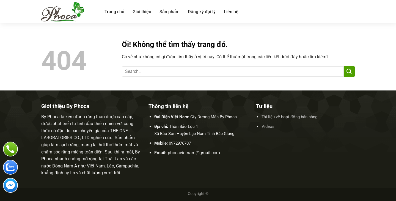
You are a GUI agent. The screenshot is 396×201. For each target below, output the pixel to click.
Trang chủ (114, 11)
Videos (268, 126)
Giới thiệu (142, 11)
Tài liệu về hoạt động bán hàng (289, 116)
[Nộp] (349, 71)
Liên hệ (231, 11)
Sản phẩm (170, 11)
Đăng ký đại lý (202, 11)
